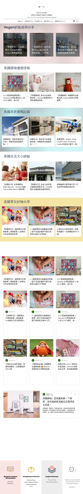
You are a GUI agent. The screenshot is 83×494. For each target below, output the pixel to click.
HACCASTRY (42, 12)
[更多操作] (76, 394)
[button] (72, 487)
